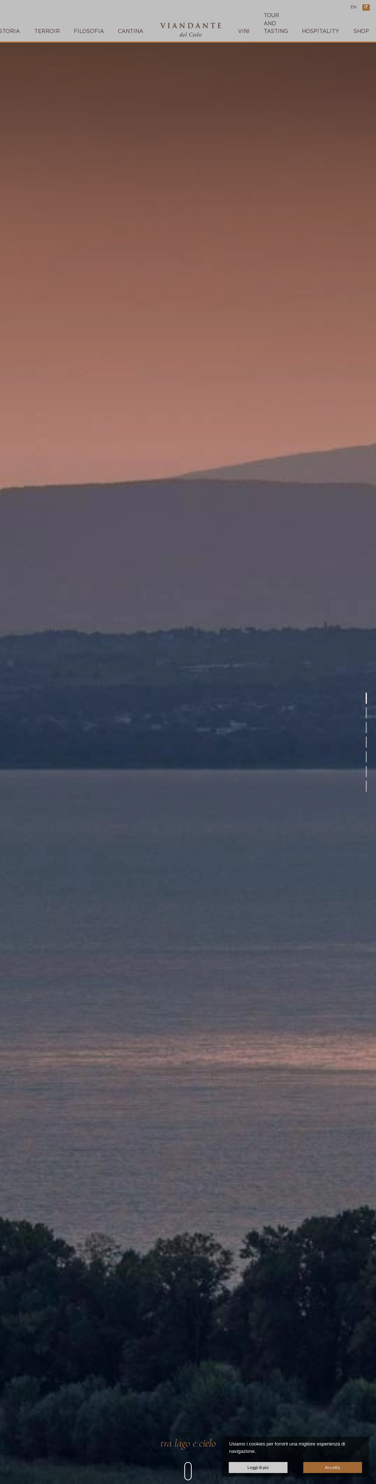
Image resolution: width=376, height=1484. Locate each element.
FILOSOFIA (89, 31)
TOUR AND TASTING (276, 23)
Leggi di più (258, 1467)
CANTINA (130, 31)
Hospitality (320, 31)
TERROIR (47, 31)
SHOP (361, 31)
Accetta (332, 1467)
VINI (244, 31)
